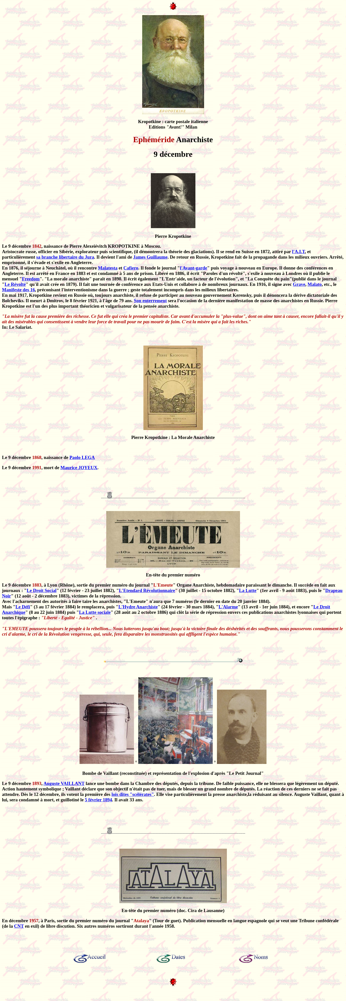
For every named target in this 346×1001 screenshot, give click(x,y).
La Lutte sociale (95, 612)
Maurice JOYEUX (78, 467)
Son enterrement (150, 300)
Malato (315, 284)
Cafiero (130, 268)
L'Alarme (228, 606)
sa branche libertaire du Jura (65, 257)
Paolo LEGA (82, 457)
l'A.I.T (298, 251)
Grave (299, 284)
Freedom (31, 278)
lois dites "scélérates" (132, 794)
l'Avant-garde (193, 268)
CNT (19, 926)
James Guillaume (150, 257)
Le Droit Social (41, 590)
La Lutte (247, 590)
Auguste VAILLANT (63, 783)
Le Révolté (15, 284)
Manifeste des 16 (18, 289)
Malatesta (107, 268)
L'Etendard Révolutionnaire (147, 590)
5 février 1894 (98, 799)
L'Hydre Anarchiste (138, 606)
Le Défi (23, 606)
